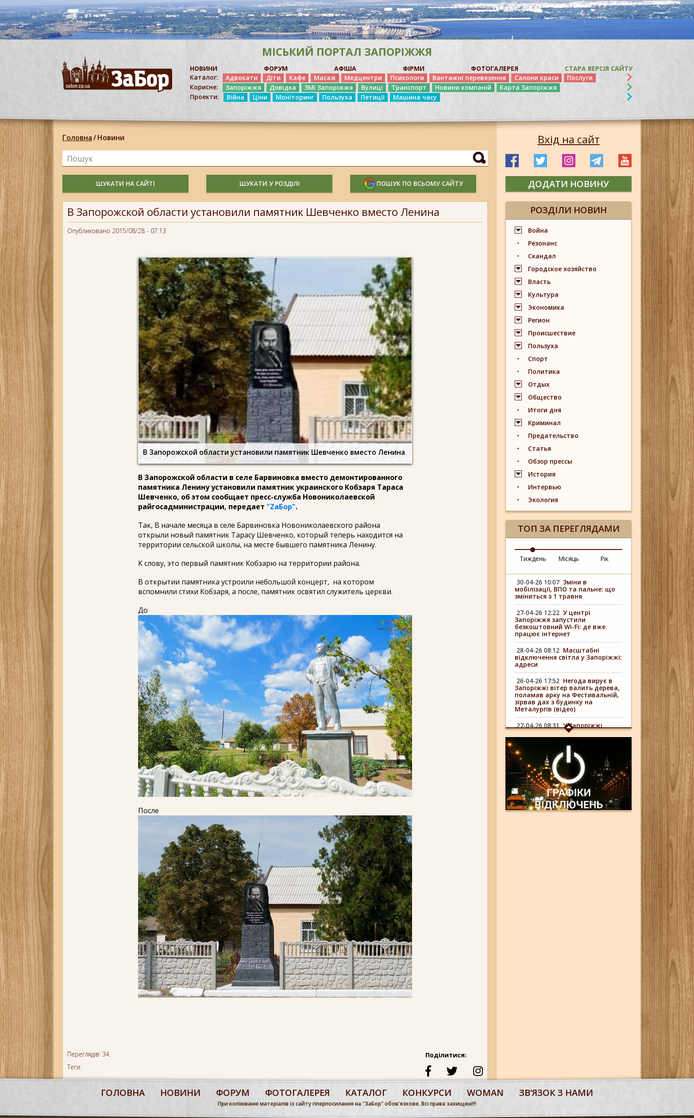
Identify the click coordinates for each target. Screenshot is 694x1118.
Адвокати (242, 77)
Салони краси (536, 77)
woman (485, 1093)
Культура (543, 294)
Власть (539, 281)
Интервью (544, 487)
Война (538, 230)
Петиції (373, 97)
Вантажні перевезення (469, 77)
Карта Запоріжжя (528, 87)
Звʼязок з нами (556, 1093)
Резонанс (542, 243)
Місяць (568, 558)
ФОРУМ (276, 68)
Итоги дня (544, 410)
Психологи (407, 77)
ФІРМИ (413, 68)
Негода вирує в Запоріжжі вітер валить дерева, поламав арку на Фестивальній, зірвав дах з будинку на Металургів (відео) (567, 694)
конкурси (426, 1093)
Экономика (546, 307)
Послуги (580, 77)
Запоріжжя (243, 87)
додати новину (568, 184)
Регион (539, 320)
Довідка (283, 87)
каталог (366, 1093)
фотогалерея (297, 1093)
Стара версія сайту (598, 68)
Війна (235, 97)
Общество (545, 397)
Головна (77, 138)
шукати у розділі (269, 183)
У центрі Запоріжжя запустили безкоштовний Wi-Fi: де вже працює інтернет (560, 623)
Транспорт (409, 87)
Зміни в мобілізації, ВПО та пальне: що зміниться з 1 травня (565, 589)
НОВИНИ (203, 68)
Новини (110, 138)
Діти (273, 77)
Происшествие (551, 333)
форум (233, 1093)
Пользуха (337, 97)
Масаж (325, 77)
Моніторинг (295, 97)
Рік (604, 558)
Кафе (297, 77)
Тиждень (533, 558)
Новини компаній (463, 87)
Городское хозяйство (562, 269)
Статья (539, 448)
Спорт (538, 358)
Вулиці (372, 87)
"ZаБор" (281, 506)
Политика (544, 371)
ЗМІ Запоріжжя (329, 87)
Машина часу (415, 97)
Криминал (544, 423)
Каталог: (204, 77)
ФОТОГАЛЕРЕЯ (494, 68)
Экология (543, 500)
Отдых (539, 384)
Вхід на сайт (569, 139)
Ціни (260, 97)
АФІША (345, 68)
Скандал (542, 256)
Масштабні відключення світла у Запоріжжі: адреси (568, 657)
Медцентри (363, 77)
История (541, 474)
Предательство (553, 435)
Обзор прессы (550, 461)
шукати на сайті (125, 183)
